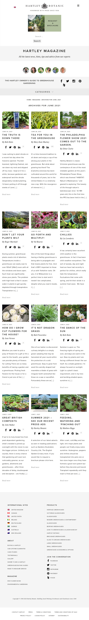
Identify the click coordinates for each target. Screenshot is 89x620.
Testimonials (12, 555)
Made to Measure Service (17, 569)
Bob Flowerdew (40, 335)
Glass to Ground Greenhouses (58, 540)
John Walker (10, 425)
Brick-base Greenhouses (56, 536)
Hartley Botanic (40, 428)
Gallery (11, 558)
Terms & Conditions (43, 612)
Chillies (66, 234)
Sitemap (52, 615)
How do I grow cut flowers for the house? (14, 331)
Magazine (36, 100)
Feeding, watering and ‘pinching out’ (70, 421)
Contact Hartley (18, 612)
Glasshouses (52, 516)
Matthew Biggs (69, 428)
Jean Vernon (10, 338)
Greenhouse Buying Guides (18, 565)
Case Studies (12, 552)
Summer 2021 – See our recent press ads (42, 421)
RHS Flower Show (14, 581)
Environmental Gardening (18, 584)
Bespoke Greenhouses (55, 526)
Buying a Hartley (14, 545)
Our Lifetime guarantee (16, 548)
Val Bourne (38, 242)
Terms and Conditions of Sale (65, 612)
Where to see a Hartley (16, 562)
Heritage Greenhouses (55, 510)
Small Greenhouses (54, 546)
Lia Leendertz (68, 238)
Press (30, 612)
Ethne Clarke (68, 149)
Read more (6, 194)
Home (29, 100)
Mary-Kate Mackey (41, 142)
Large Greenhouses (54, 543)
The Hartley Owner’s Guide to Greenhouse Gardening (29, 82)
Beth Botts (9, 142)
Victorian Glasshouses (56, 513)
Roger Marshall (11, 242)
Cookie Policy (40, 615)
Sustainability (63, 615)
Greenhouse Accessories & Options (60, 550)
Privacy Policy (25, 615)
